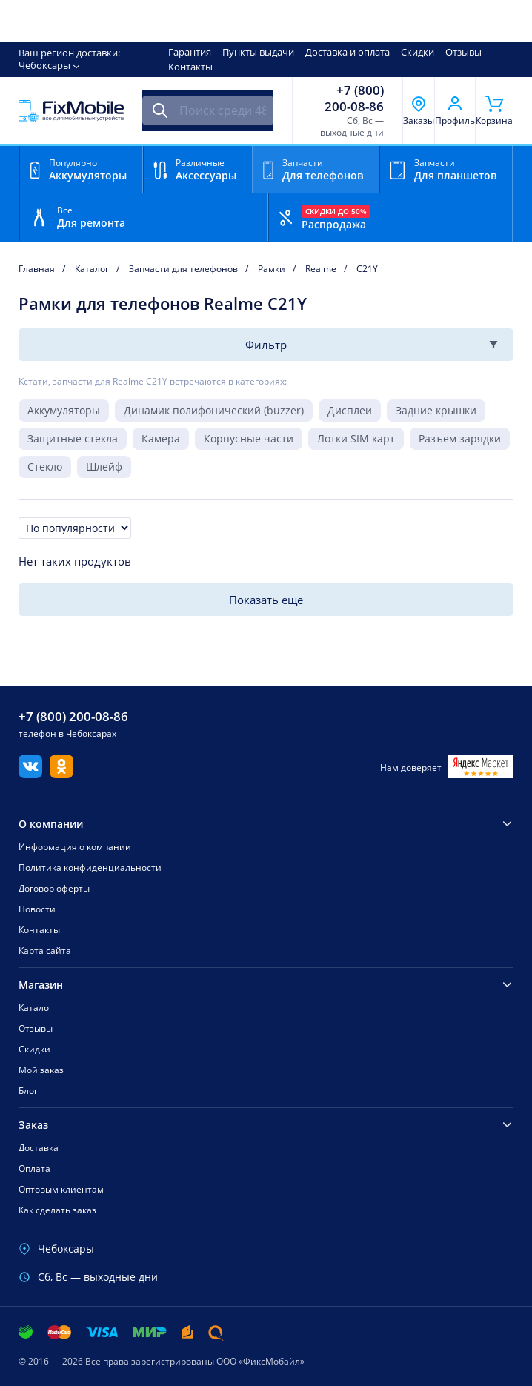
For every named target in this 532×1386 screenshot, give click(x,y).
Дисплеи (349, 410)
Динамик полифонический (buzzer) (214, 410)
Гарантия (189, 52)
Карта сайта (45, 950)
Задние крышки (436, 410)
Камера (161, 438)
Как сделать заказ (57, 1210)
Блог (28, 1090)
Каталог (36, 1007)
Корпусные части (248, 438)
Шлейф (104, 467)
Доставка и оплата (347, 52)
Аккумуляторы (63, 410)
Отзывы (463, 52)
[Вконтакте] (30, 773)
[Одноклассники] (61, 773)
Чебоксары (44, 65)
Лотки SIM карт (356, 438)
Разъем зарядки (460, 438)
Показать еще (266, 599)
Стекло (44, 467)
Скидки (417, 52)
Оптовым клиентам (61, 1189)
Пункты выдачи (258, 52)
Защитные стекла (72, 438)
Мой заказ (41, 1070)
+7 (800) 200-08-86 (354, 98)
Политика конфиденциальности (90, 867)
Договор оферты (54, 888)
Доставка (39, 1147)
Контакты (190, 66)
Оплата (34, 1168)
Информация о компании (75, 846)
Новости (37, 909)
